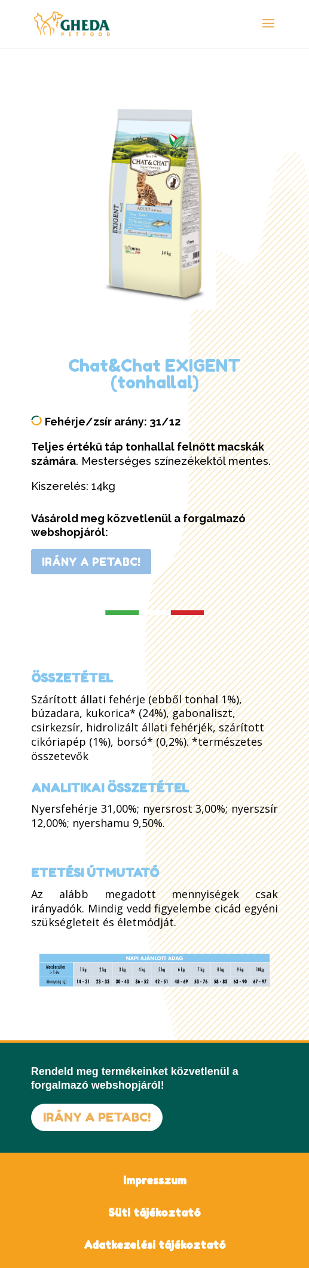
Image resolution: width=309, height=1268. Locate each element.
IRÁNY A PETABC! (91, 561)
